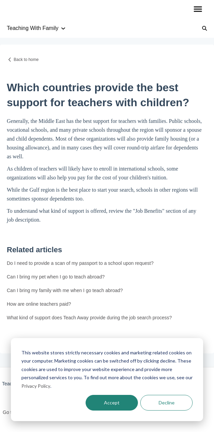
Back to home (26, 59)
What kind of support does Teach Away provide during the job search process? (89, 317)
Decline (167, 402)
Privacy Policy (35, 386)
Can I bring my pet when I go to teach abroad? (56, 276)
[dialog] (107, 379)
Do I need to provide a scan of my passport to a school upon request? (80, 263)
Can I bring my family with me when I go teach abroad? (65, 290)
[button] (198, 9)
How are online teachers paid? (39, 304)
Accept (112, 402)
